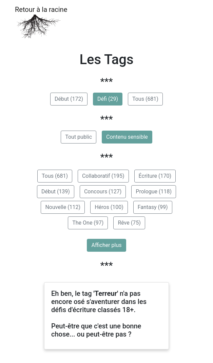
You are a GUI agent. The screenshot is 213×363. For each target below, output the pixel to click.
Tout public (78, 137)
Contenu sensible (127, 137)
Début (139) (55, 191)
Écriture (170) (155, 176)
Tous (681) (145, 99)
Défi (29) (107, 99)
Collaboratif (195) (103, 176)
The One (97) (87, 222)
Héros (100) (109, 207)
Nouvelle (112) (62, 207)
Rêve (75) (129, 222)
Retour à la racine (41, 22)
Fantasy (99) (153, 207)
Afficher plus (106, 245)
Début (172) (69, 99)
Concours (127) (102, 191)
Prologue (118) (154, 191)
